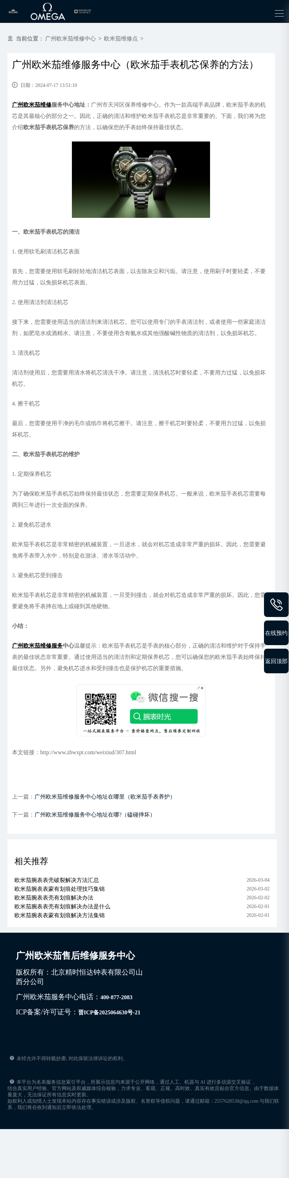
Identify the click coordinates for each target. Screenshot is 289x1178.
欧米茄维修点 (121, 39)
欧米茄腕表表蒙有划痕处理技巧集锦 (59, 889)
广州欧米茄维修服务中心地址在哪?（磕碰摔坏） (95, 815)
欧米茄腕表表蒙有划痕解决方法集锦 (59, 915)
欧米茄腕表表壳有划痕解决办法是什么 (62, 906)
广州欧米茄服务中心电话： (74, 997)
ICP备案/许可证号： (78, 1012)
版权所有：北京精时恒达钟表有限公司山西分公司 (79, 976)
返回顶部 (276, 661)
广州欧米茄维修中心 (70, 39)
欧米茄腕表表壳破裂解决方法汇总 (56, 880)
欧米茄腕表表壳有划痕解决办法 (53, 898)
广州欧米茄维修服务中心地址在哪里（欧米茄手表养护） (105, 797)
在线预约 (276, 633)
